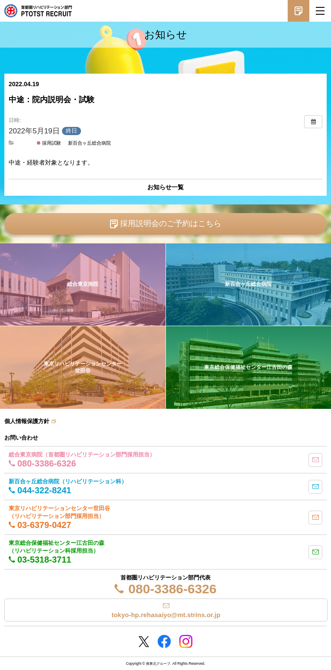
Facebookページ (164, 641)
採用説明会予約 (298, 11)
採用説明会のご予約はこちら (170, 223)
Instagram (185, 641)
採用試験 (49, 143)
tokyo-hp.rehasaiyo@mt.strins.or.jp (165, 614)
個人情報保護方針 (26, 421)
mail (315, 460)
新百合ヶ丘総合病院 (89, 143)
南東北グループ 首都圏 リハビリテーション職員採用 (38, 10)
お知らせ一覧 (165, 187)
